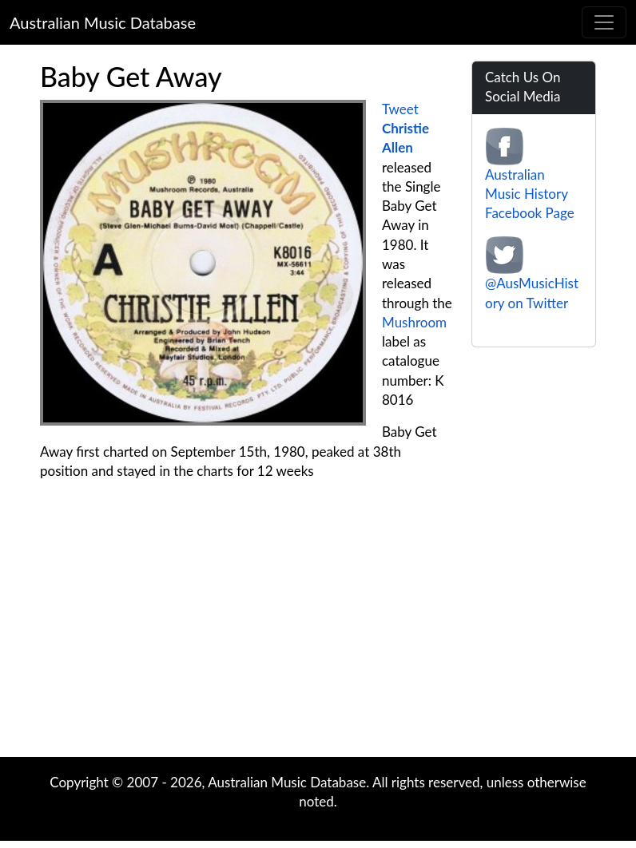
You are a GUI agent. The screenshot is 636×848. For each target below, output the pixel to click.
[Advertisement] (318, 629)
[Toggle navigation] (604, 22)
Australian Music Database (103, 22)
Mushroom (414, 322)
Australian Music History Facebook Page (529, 194)
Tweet (400, 109)
